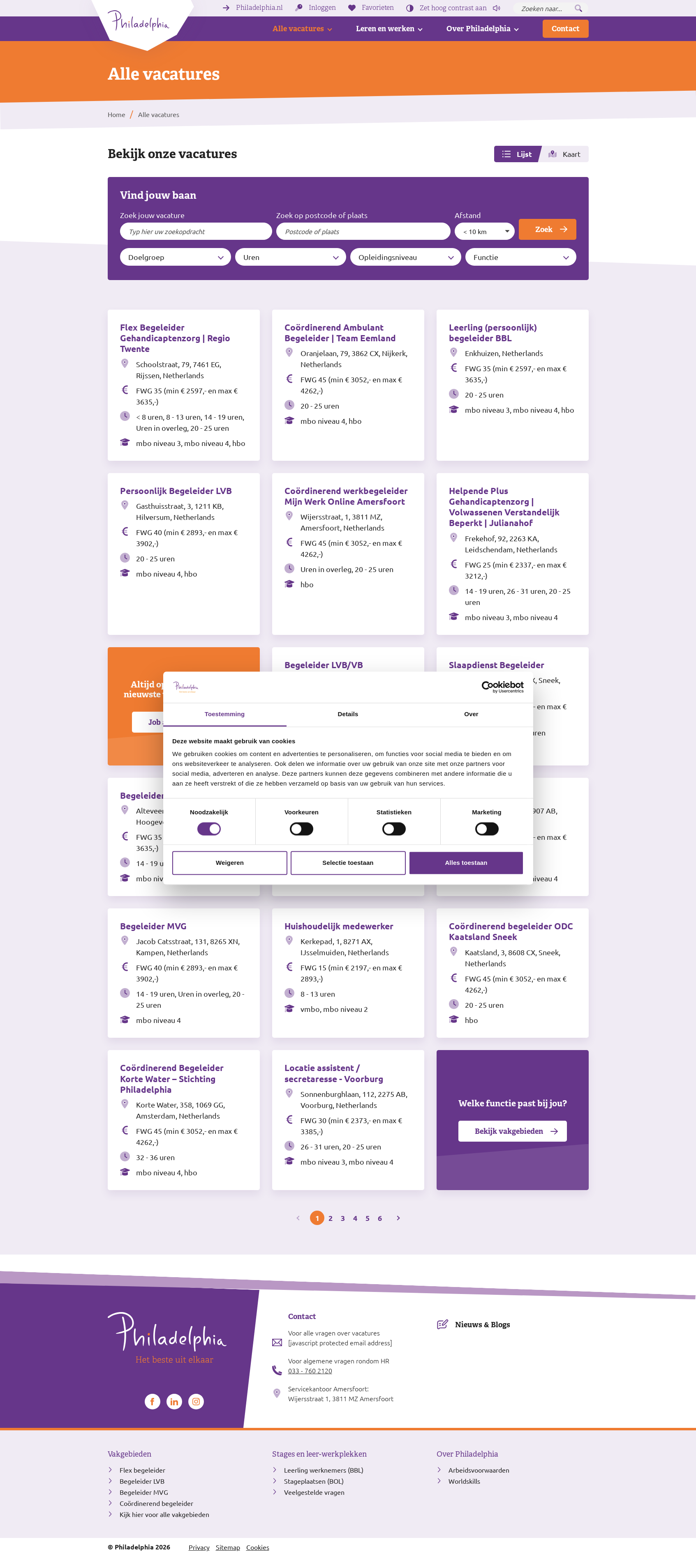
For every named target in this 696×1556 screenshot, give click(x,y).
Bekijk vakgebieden (509, 1131)
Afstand (468, 215)
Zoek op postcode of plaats (322, 215)
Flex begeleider (142, 1470)
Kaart (571, 153)
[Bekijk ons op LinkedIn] (174, 1401)
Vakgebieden (129, 1454)
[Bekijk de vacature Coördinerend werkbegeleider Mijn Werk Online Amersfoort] (348, 554)
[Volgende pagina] (397, 1218)
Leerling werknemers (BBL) (323, 1470)
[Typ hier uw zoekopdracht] (196, 231)
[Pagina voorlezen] (496, 8)
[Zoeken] (578, 8)
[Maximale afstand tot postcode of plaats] (485, 231)
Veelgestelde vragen (314, 1492)
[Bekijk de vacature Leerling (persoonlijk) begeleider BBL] (513, 385)
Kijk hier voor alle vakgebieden (164, 1514)
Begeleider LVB (142, 1481)
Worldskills (464, 1481)
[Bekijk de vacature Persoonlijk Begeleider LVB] (184, 554)
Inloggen (322, 7)
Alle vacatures (298, 28)
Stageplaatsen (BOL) (314, 1481)
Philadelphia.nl (259, 7)
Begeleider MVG (144, 1492)
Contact (566, 28)
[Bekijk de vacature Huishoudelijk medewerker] (348, 973)
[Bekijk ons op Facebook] (152, 1401)
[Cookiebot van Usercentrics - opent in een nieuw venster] (488, 687)
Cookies (257, 1547)
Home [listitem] (116, 114)
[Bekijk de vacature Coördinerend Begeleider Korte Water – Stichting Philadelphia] (184, 1120)
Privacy (199, 1547)
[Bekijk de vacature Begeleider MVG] (184, 973)
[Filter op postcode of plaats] (363, 231)
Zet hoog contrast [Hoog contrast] (453, 8)
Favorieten (378, 7)
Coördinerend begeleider (156, 1503)
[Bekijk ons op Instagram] (196, 1401)
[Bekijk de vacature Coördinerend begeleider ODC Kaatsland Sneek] (513, 973)
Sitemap (228, 1547)
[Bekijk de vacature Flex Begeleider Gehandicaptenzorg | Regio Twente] (184, 385)
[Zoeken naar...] (551, 8)
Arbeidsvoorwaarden (479, 1470)
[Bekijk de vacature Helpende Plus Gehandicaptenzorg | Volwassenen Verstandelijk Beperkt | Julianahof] (513, 554)
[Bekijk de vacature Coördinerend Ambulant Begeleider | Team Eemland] (348, 385)
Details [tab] (348, 714)
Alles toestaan (466, 863)
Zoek (544, 229)
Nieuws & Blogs (482, 1324)
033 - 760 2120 (310, 1370)
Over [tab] (471, 714)
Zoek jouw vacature (152, 215)
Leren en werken (385, 28)
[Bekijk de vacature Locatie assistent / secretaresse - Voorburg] (348, 1120)
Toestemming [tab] (225, 714)
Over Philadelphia (478, 28)
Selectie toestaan (347, 863)
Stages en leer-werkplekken (319, 1454)
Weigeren (230, 863)
